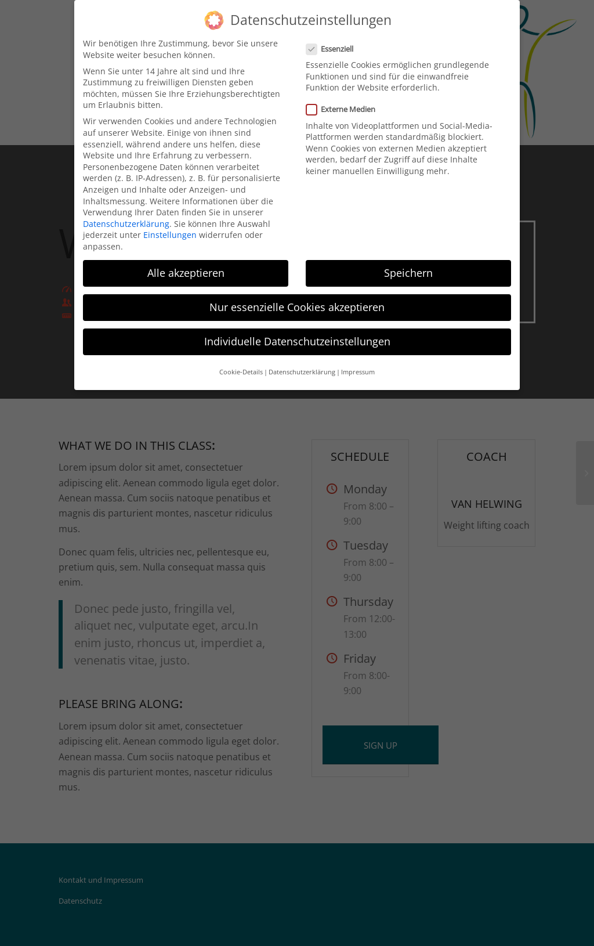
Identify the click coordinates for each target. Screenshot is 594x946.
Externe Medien (345, 109)
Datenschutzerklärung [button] (302, 372)
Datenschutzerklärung (126, 223)
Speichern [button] (408, 273)
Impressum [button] (358, 372)
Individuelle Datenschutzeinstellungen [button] (297, 341)
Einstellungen (170, 234)
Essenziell (334, 49)
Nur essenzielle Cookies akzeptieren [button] (297, 307)
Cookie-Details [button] (241, 372)
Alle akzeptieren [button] (185, 273)
